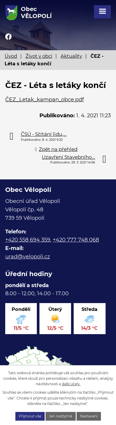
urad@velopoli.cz (27, 256)
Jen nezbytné (60, 416)
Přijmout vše (30, 416)
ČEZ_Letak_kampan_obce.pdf (44, 99)
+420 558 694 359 (27, 240)
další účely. (71, 384)
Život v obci (39, 56)
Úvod (11, 56)
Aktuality (71, 56)
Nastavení (88, 416)
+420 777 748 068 (76, 240)
